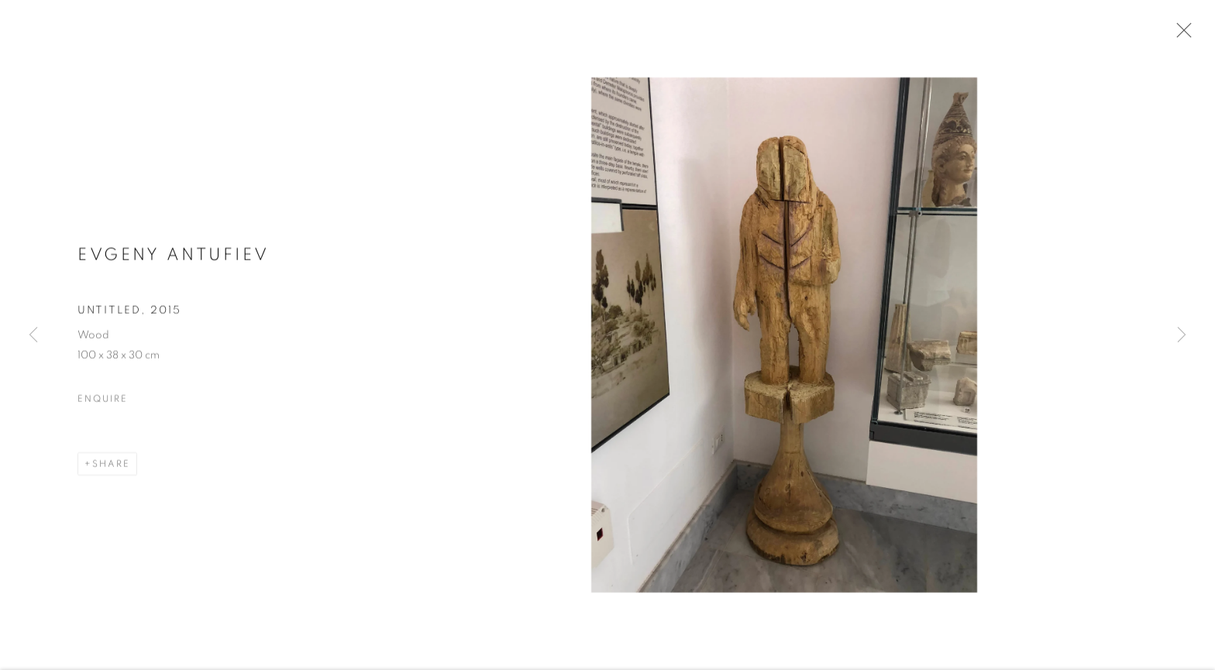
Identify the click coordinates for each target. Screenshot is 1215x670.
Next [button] (1181, 335)
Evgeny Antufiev (173, 256)
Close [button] (1180, 34)
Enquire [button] (102, 401)
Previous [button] (33, 335)
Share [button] (111, 466)
